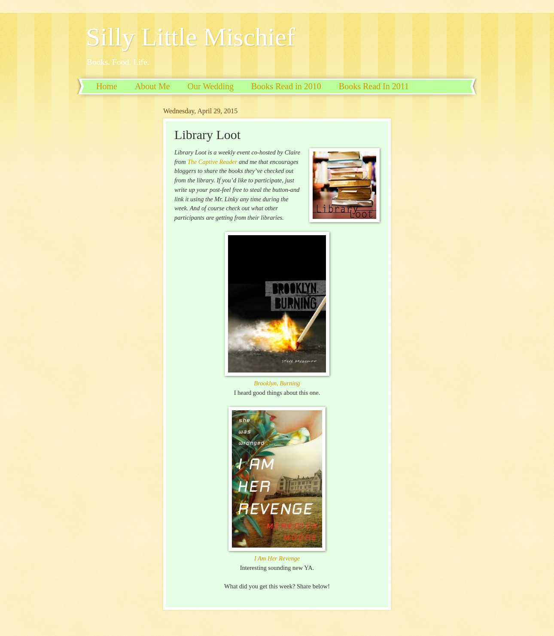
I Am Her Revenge (277, 558)
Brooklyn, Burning (277, 383)
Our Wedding (211, 86)
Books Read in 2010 (286, 86)
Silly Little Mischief (190, 37)
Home (106, 86)
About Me (152, 86)
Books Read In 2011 (374, 86)
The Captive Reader (212, 161)
